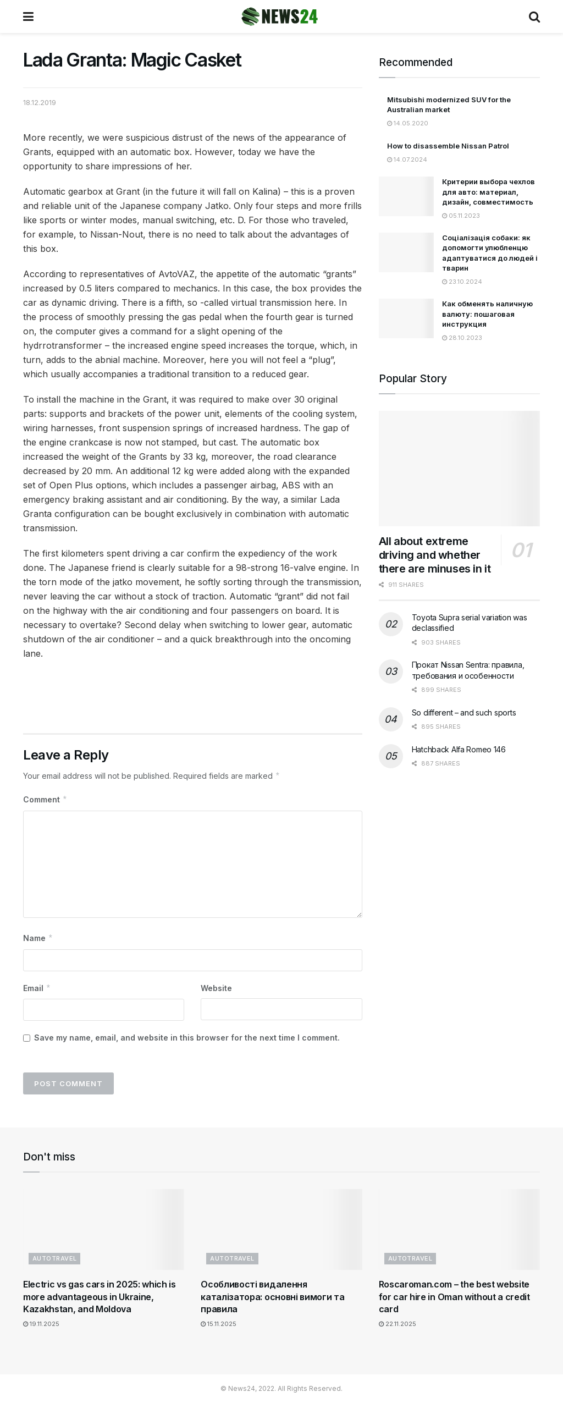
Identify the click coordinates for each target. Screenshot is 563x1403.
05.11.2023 (461, 215)
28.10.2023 (462, 338)
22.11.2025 (397, 1324)
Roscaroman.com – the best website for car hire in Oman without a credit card (454, 1296)
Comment (45, 800)
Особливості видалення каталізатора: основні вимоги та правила (272, 1296)
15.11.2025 (218, 1324)
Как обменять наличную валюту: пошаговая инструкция (487, 313)
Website (216, 988)
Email (37, 988)
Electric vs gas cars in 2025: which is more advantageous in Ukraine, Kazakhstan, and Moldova (99, 1296)
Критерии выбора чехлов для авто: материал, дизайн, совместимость (488, 191)
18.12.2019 (39, 102)
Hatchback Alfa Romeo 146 (459, 749)
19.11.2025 (41, 1324)
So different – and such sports (464, 712)
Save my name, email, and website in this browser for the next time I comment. (187, 1037)
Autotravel (54, 1258)
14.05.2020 (407, 123)
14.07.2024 (407, 159)
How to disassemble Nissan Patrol (448, 145)
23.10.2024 (462, 281)
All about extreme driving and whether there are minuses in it (435, 555)
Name (38, 938)
